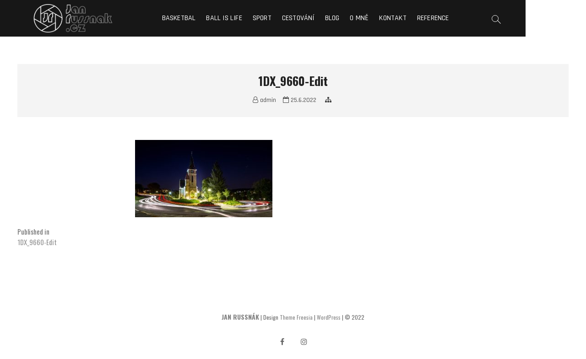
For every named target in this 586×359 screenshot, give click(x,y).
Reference (463, 18)
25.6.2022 (299, 100)
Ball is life (254, 18)
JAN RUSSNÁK (240, 316)
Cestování (328, 18)
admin (264, 100)
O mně (389, 18)
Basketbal (209, 18)
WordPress (329, 317)
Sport (292, 18)
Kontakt (423, 18)
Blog (362, 18)
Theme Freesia (296, 317)
